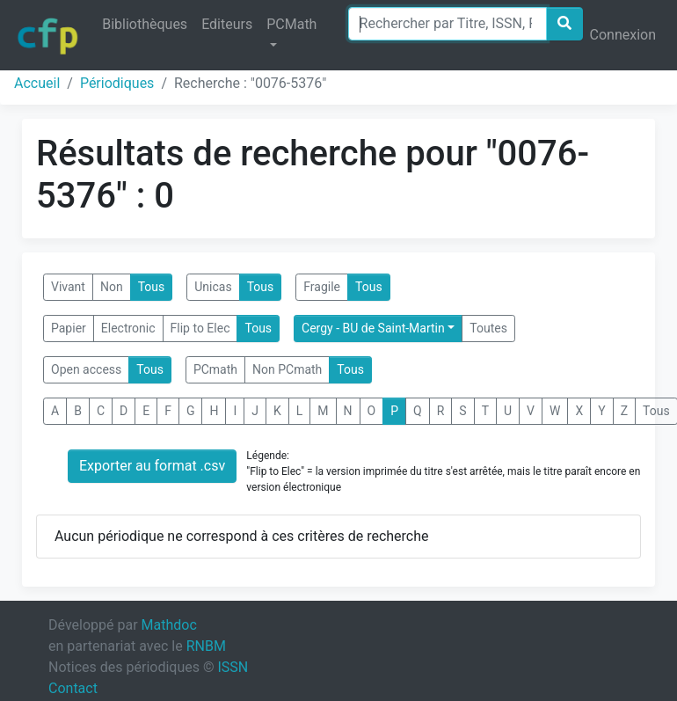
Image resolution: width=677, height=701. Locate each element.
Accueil (37, 83)
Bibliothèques (144, 24)
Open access (86, 369)
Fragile (321, 287)
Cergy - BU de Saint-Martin (373, 328)
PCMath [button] (291, 24)
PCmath (215, 369)
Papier (68, 328)
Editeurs (226, 24)
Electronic (128, 328)
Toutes (488, 328)
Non (111, 287)
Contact (73, 688)
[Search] (447, 23)
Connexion (623, 34)
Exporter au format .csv (152, 465)
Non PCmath (287, 369)
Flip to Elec (200, 328)
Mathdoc (169, 625)
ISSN (232, 667)
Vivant (68, 287)
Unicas (212, 287)
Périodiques (117, 83)
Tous (151, 287)
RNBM (206, 646)
